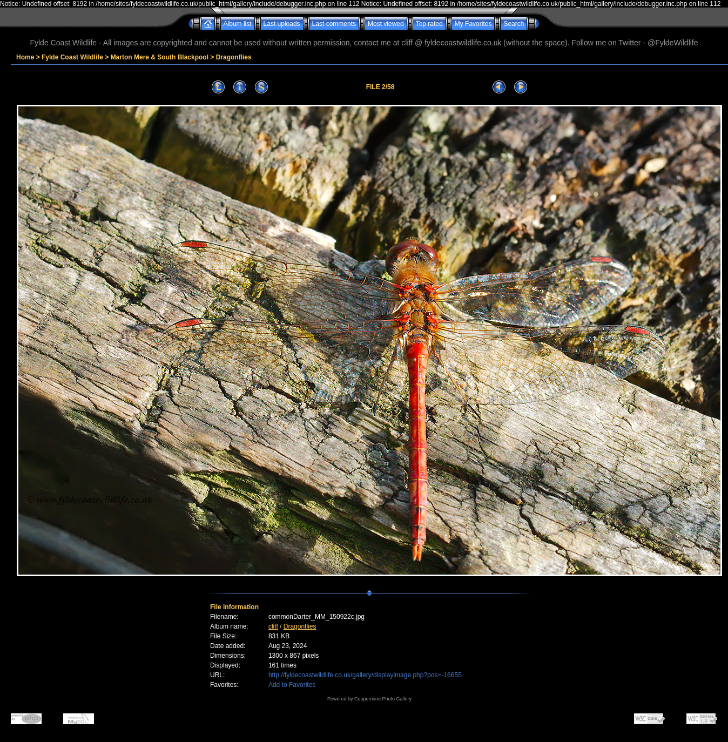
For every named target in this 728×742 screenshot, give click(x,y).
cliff (273, 626)
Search (513, 24)
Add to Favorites (291, 685)
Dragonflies (234, 57)
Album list (238, 24)
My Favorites (473, 24)
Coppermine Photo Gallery (383, 698)
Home (25, 57)
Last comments (334, 24)
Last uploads (282, 24)
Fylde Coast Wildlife (72, 57)
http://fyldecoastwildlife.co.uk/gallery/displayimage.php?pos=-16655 (365, 675)
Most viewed (386, 24)
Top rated (429, 24)
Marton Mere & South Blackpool (159, 57)
